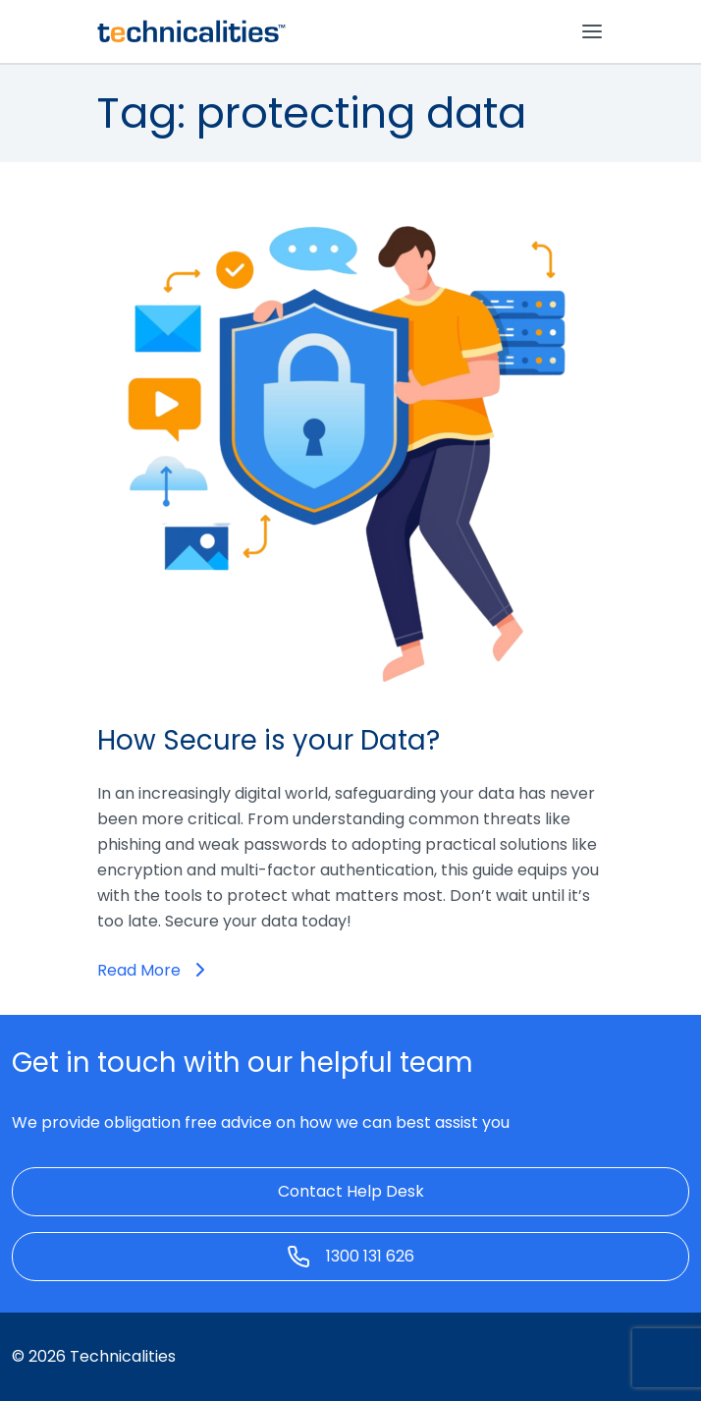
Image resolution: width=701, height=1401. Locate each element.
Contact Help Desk (351, 1191)
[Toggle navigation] (592, 31)
